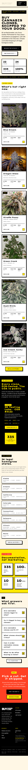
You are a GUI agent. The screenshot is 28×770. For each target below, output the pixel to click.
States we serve (6, 730)
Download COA (12, 427)
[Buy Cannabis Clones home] (7, 3)
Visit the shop (14, 691)
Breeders (17, 712)
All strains (18, 710)
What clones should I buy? (13, 636)
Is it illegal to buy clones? (12, 621)
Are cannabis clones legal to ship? (10, 613)
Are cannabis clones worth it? (11, 629)
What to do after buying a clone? (11, 653)
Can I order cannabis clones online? (11, 645)
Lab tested (18, 715)
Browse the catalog (11, 48)
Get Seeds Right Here (19, 738)
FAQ (3, 735)
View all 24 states (14, 542)
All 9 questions (14, 660)
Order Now (21, 3)
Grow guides (5, 733)
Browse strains (14, 696)
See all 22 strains (14, 368)
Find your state (9, 53)
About (3, 737)
